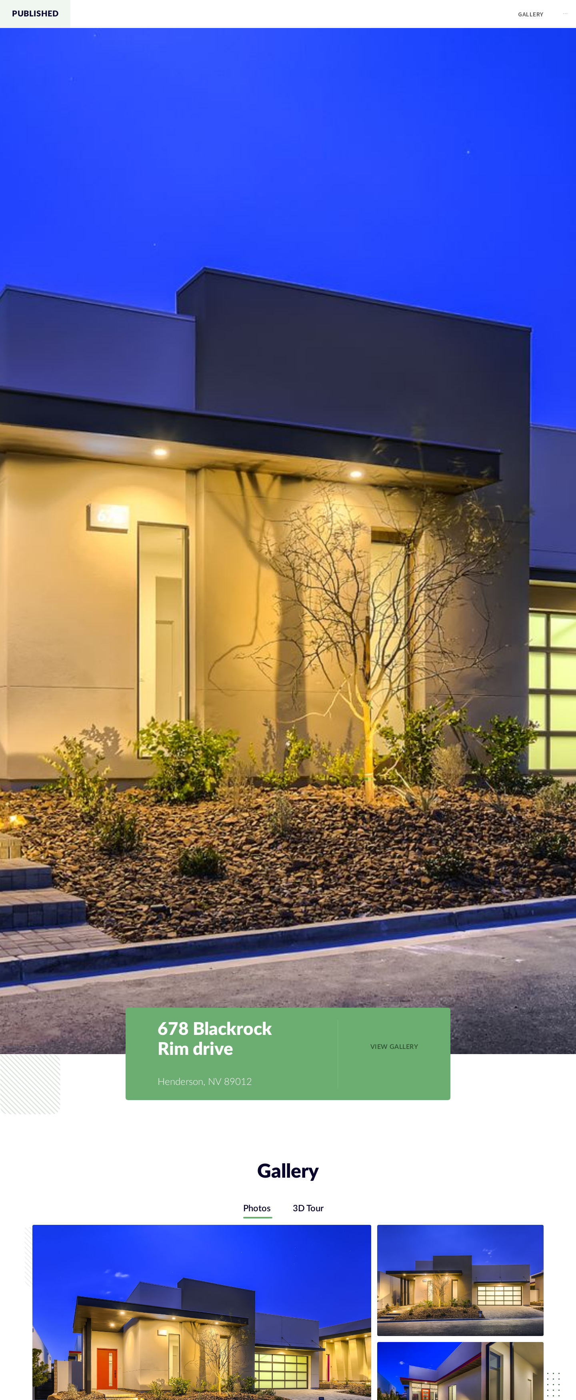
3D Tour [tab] (309, 1209)
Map (459, 14)
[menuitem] (418, 14)
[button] (394, 1046)
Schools (501, 14)
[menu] (323, 14)
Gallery (418, 14)
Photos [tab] (256, 1209)
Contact (551, 14)
